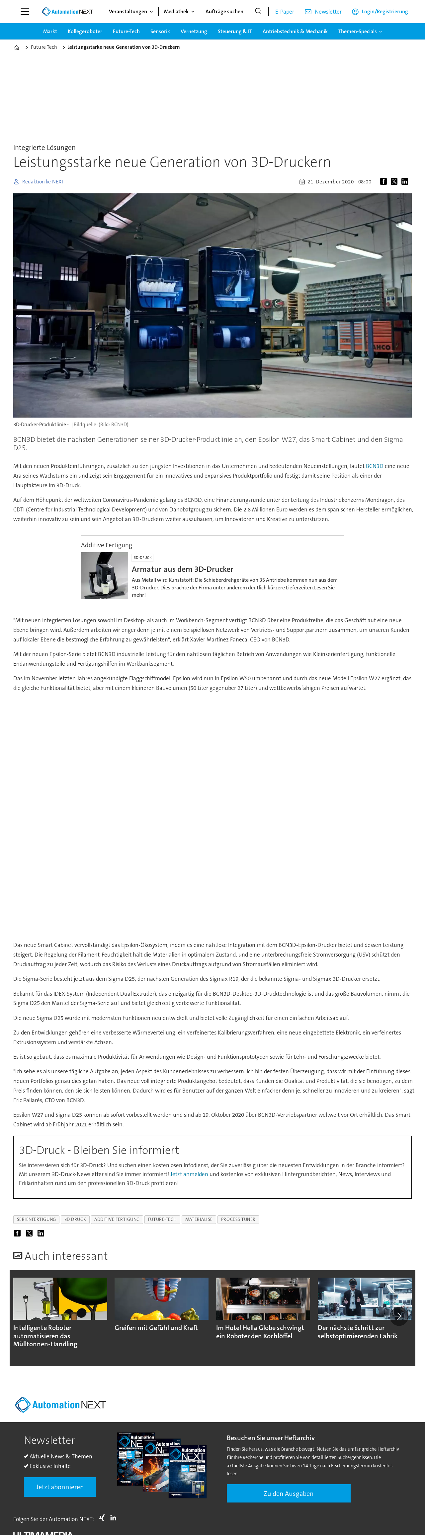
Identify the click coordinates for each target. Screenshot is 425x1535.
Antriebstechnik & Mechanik (295, 31)
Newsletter (328, 11)
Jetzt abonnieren (60, 1487)
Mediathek (176, 11)
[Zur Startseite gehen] (67, 12)
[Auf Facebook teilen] (385, 182)
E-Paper (284, 11)
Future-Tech (126, 31)
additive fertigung (117, 1219)
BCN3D (374, 466)
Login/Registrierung (385, 11)
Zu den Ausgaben (289, 1493)
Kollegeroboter (85, 31)
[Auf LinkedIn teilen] (406, 182)
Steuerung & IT (235, 31)
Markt (50, 31)
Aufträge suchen (224, 11)
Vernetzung (194, 31)
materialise (199, 1219)
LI (115, 1517)
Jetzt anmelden (189, 1174)
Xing (104, 1517)
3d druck (75, 1219)
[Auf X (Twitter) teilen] (395, 182)
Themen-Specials (357, 31)
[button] (399, 1316)
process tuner (238, 1219)
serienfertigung (36, 1219)
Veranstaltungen (128, 11)
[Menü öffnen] (25, 11)
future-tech (162, 1219)
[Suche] (258, 11)
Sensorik (160, 31)
